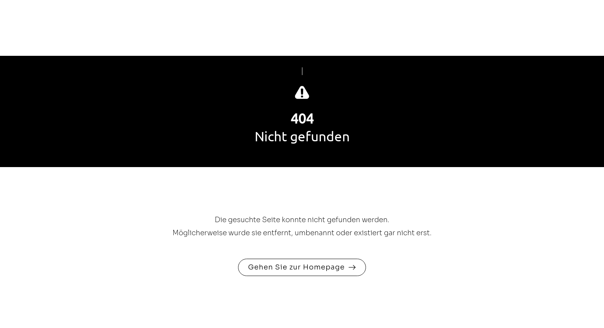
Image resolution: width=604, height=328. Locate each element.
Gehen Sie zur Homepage (296, 267)
